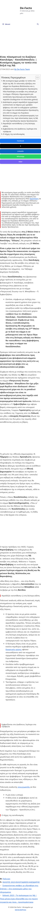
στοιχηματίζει (24, 787)
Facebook (20, 141)
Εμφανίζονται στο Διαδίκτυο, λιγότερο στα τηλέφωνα (20, 130)
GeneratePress (20, 910)
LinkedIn (20, 151)
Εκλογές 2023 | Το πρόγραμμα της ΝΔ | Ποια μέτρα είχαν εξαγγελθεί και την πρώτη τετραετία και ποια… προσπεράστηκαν (19, 898)
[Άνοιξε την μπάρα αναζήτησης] (38, 24)
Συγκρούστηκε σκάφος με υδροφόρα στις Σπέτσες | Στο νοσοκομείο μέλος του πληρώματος (19, 888)
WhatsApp (20, 156)
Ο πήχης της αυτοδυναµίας (14, 134)
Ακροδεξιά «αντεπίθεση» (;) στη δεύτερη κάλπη (19, 124)
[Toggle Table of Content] (36, 77)
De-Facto (26, 8)
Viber (20, 162)
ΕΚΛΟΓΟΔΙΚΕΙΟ (22, 882)
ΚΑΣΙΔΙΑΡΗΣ (34, 882)
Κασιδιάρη (34, 198)
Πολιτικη (6, 878)
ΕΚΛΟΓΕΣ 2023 (9, 882)
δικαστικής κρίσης (14, 649)
